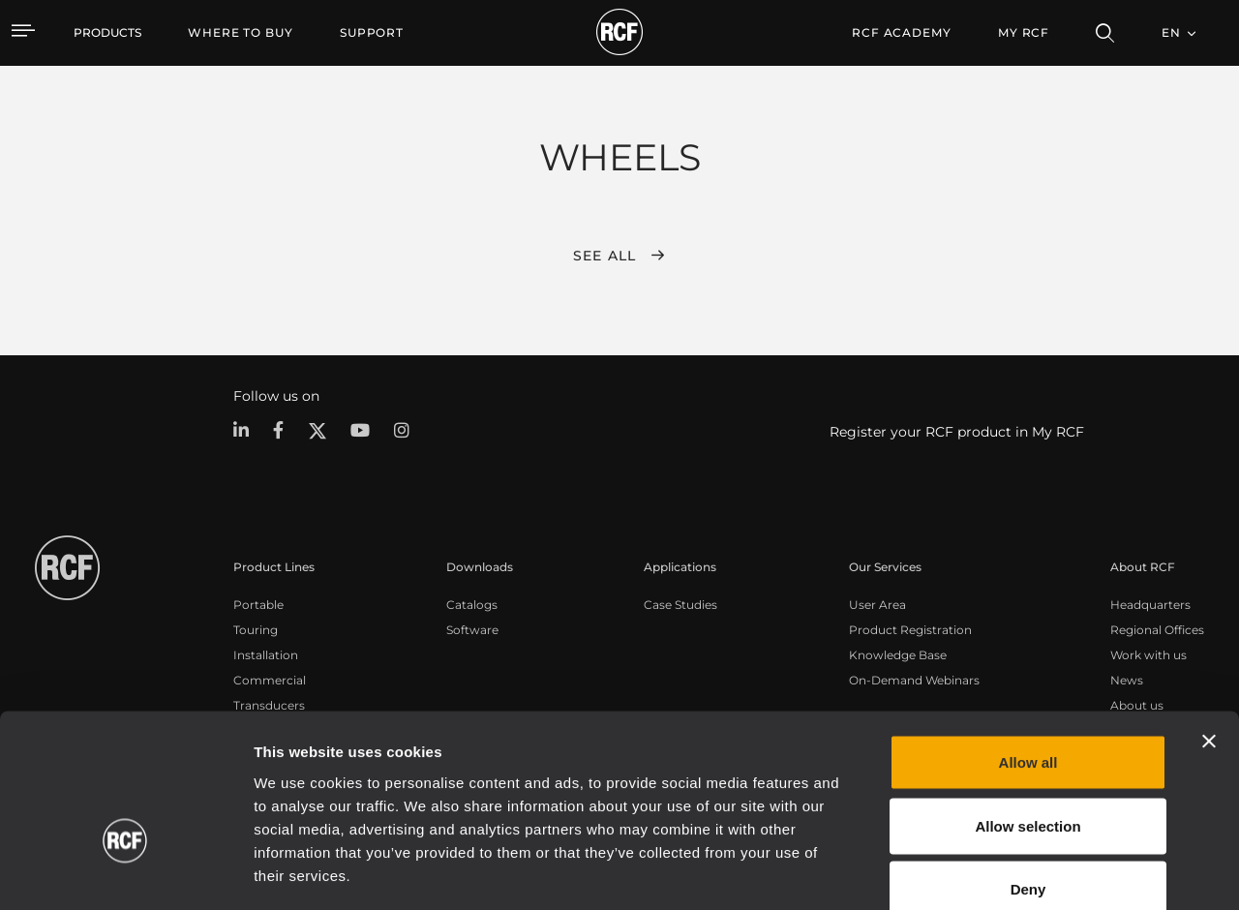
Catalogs (472, 603)
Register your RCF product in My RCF (957, 431)
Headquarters (1150, 603)
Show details (996, 872)
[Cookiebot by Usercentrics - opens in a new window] (125, 872)
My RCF (1023, 32)
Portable (258, 603)
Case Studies (680, 603)
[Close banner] (1209, 635)
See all (605, 255)
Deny (1028, 782)
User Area (877, 603)
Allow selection (1027, 720)
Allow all (1028, 656)
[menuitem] (241, 33)
